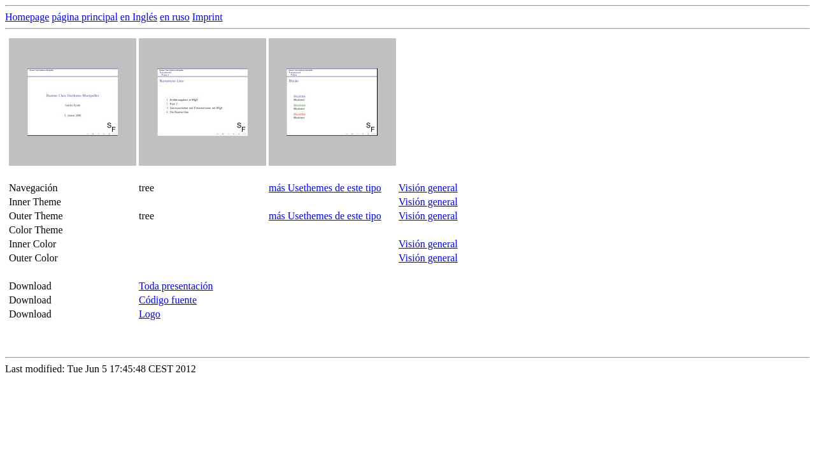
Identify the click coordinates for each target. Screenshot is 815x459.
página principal (85, 16)
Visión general (428, 187)
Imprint (207, 16)
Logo (149, 314)
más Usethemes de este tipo (325, 187)
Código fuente (168, 300)
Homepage (27, 16)
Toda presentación (176, 285)
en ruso (175, 16)
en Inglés (138, 16)
